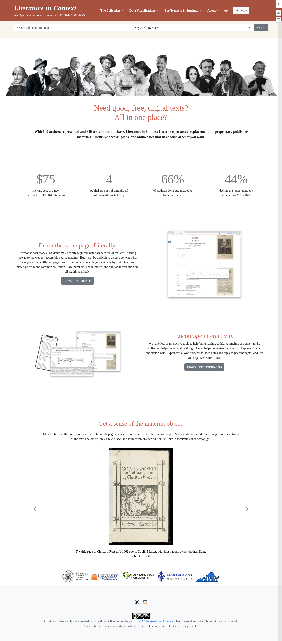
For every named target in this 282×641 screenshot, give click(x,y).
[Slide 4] (137, 565)
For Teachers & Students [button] (182, 10)
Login (241, 10)
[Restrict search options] (193, 27)
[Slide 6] (152, 565)
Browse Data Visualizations (204, 367)
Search (261, 27)
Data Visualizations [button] (142, 10)
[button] (227, 10)
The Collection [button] (110, 10)
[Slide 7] (159, 565)
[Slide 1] (116, 565)
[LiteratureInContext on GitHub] (137, 601)
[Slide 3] (130, 565)
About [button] (211, 10)
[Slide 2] (123, 565)
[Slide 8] (166, 565)
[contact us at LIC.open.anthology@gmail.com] (145, 601)
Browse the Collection (77, 280)
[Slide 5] (144, 565)
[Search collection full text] (73, 27)
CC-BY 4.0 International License (152, 621)
